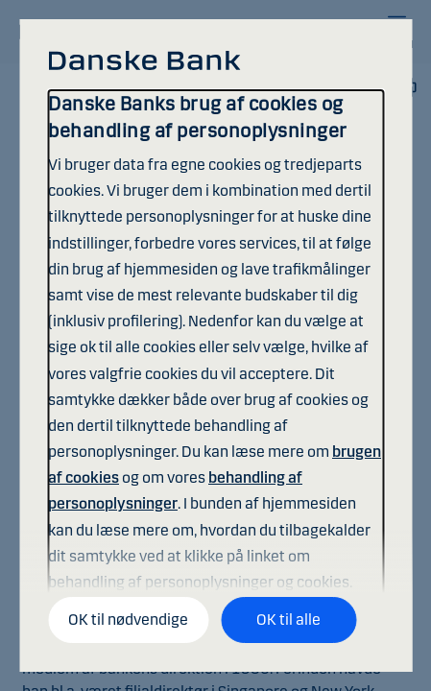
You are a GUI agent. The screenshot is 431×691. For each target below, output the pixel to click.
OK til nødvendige (128, 619)
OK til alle (288, 619)
